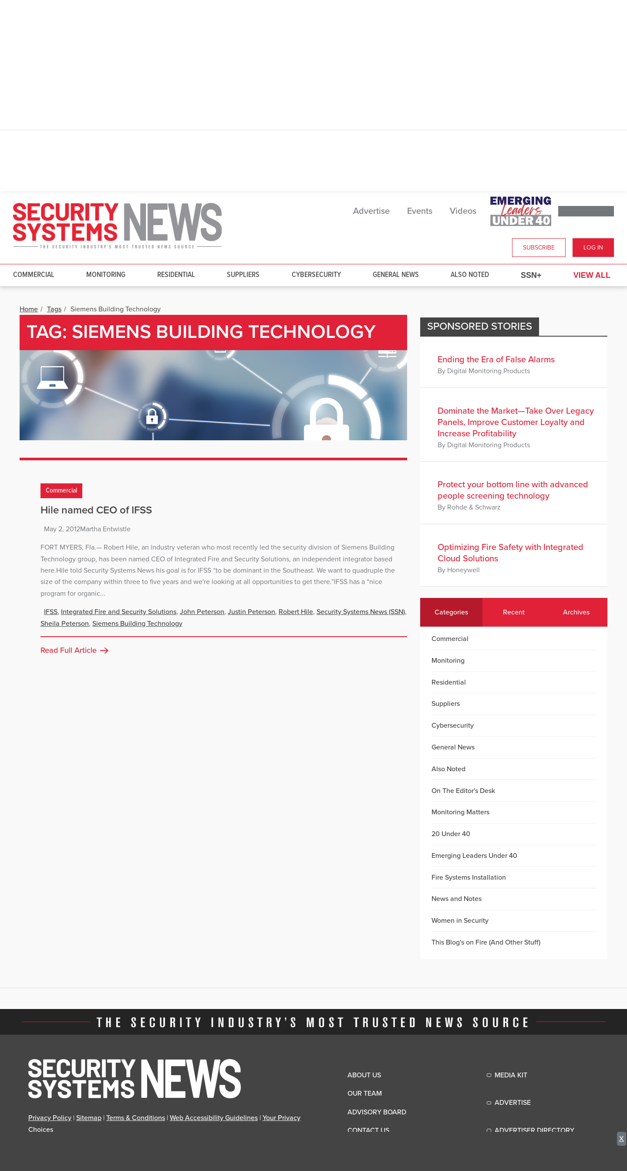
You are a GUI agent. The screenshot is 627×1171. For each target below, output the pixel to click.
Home (29, 309)
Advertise (371, 211)
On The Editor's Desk (463, 790)
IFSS (50, 611)
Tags (54, 309)
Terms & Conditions (135, 1118)
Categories (451, 612)
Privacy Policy (49, 1118)
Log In (593, 247)
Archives (576, 612)
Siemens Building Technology (137, 623)
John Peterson (202, 611)
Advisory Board (376, 1112)
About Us (364, 1075)
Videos (463, 211)
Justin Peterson (251, 611)
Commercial (33, 275)
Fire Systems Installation (468, 877)
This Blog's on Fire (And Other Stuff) (485, 942)
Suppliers (243, 275)
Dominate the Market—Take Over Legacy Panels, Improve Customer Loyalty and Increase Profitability (516, 422)
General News (396, 275)
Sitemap (88, 1118)
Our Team (364, 1093)
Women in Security (460, 920)
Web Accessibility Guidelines (214, 1118)
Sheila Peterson (64, 623)
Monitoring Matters (460, 812)
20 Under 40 (450, 834)
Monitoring (105, 275)
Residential (176, 275)
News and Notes (456, 898)
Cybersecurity (316, 275)
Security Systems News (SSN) (361, 611)
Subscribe (539, 247)
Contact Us (368, 1130)
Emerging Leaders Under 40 (474, 855)
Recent (514, 612)
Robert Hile (296, 611)
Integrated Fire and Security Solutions (118, 611)
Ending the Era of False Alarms (496, 359)
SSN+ (531, 275)
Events (419, 211)
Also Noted (470, 275)
